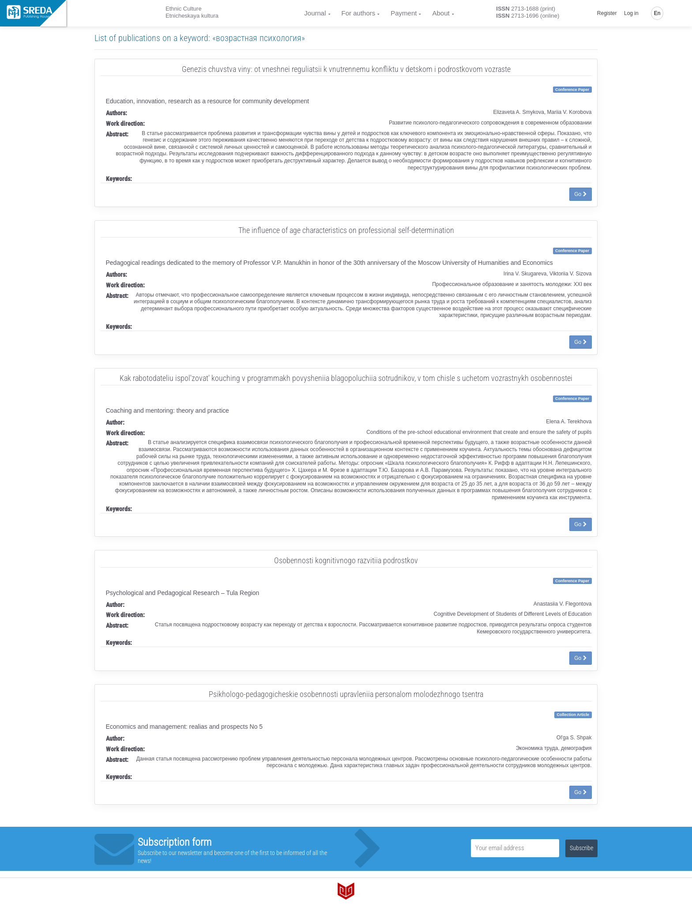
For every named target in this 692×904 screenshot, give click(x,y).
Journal (315, 13)
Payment (404, 13)
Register (607, 13)
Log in (631, 13)
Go (580, 194)
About (440, 13)
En (657, 13)
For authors (359, 13)
